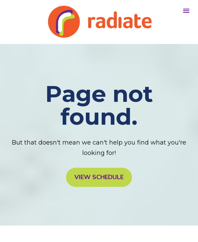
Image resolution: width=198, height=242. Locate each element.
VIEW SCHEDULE (99, 177)
